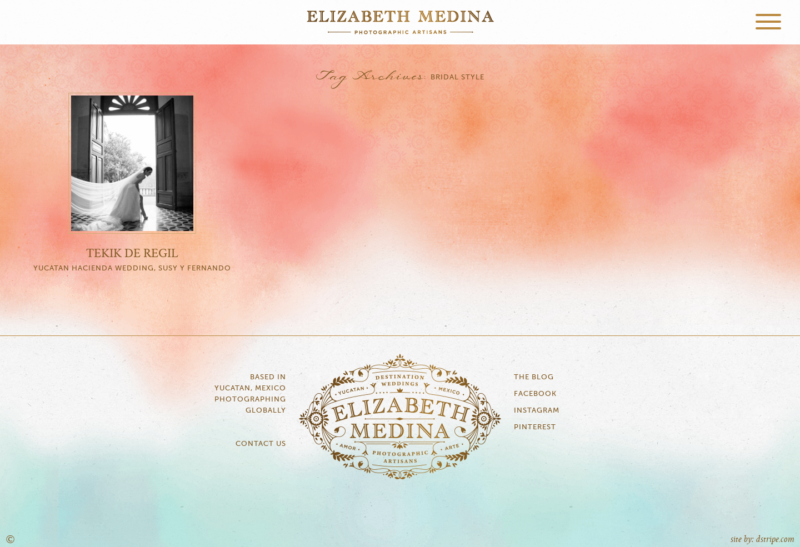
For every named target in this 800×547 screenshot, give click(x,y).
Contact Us (261, 444)
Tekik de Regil (132, 253)
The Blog (534, 377)
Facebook (535, 394)
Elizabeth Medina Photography (400, 22)
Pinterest (535, 427)
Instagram (536, 410)
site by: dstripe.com (762, 539)
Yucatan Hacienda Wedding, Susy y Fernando (132, 268)
